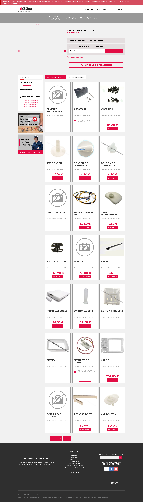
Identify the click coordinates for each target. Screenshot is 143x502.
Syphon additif (84, 311)
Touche (79, 262)
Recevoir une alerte (85, 380)
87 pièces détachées (55, 77)
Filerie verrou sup (83, 213)
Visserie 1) (107, 109)
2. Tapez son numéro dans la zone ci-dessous (86, 46)
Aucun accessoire (76, 77)
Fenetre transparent (55, 110)
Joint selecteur (57, 262)
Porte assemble (57, 311)
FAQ (95, 18)
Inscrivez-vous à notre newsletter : (111, 454)
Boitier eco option (54, 415)
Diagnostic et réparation (85, 18)
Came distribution (109, 213)
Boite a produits (112, 311)
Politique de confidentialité (89, 497)
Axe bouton (54, 163)
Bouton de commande (81, 164)
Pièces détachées (71, 18)
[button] (19, 51)
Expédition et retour (57, 497)
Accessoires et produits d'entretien (55, 18)
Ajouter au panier (112, 129)
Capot (105, 360)
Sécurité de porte (81, 361)
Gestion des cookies (103, 497)
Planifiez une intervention (96, 65)
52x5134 (51, 360)
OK (121, 457)
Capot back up (56, 212)
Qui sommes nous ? (23, 497)
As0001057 (80, 109)
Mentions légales (46, 497)
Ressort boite (83, 414)
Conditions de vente (35, 497)
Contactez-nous (74, 472)
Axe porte (107, 262)
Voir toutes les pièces (75, 57)
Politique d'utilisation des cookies (72, 497)
